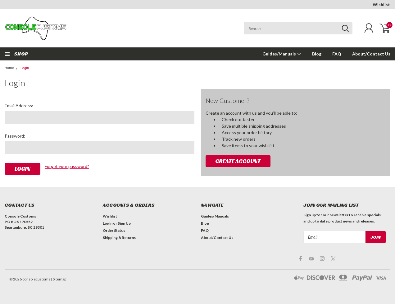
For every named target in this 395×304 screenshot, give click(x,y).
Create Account (238, 161)
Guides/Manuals (281, 53)
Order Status (114, 230)
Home (9, 68)
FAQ (336, 53)
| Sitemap (58, 279)
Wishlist (381, 4)
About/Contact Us (371, 53)
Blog (316, 53)
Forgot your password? (67, 166)
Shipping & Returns (119, 237)
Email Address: (19, 105)
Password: (15, 136)
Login (24, 68)
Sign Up (124, 223)
